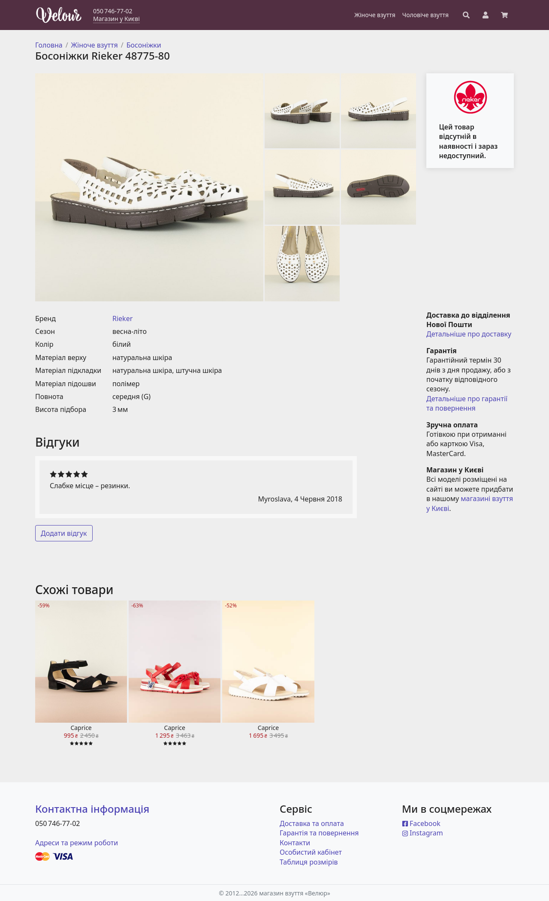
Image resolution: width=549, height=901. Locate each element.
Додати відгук (64, 533)
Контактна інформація (92, 809)
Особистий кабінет (311, 852)
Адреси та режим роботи (76, 842)
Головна (49, 45)
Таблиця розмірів (309, 862)
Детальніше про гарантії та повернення (467, 403)
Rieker (122, 318)
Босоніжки (144, 45)
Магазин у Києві (116, 19)
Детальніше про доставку (468, 334)
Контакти (295, 842)
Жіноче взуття (94, 45)
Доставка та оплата (312, 823)
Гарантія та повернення (319, 833)
